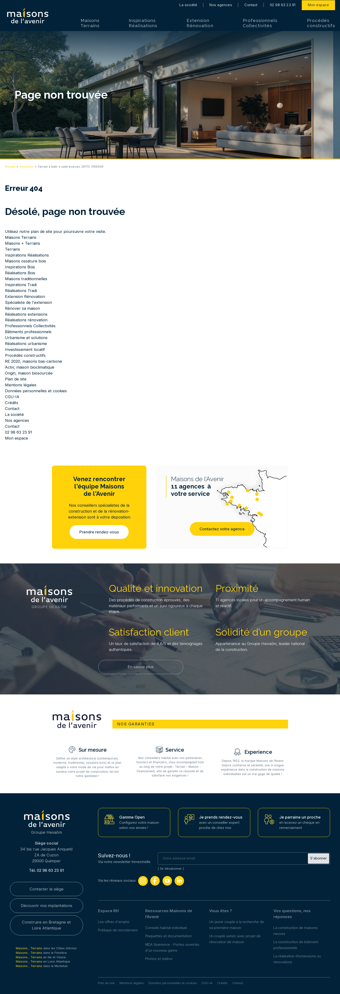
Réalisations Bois (20, 272)
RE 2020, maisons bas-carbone (33, 361)
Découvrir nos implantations (46, 905)
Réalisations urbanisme (26, 343)
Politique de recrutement (118, 930)
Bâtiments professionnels (28, 331)
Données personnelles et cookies (36, 390)
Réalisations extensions (26, 314)
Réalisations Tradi (21, 290)
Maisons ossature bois (25, 261)
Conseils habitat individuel (166, 928)
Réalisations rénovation (26, 320)
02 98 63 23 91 (283, 5)
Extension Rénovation (200, 22)
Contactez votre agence (222, 529)
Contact (251, 5)
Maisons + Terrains (22, 243)
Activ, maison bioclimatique (29, 367)
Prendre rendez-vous (99, 532)
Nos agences (220, 5)
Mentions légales (20, 385)
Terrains (12, 249)
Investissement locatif (25, 349)
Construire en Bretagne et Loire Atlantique (46, 925)
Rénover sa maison (22, 308)
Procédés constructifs (321, 22)
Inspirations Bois (20, 267)
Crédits (11, 402)
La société (188, 5)
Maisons (22, 948)
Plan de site (15, 379)
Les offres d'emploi (113, 922)
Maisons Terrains (90, 22)
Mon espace (318, 5)
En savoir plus (141, 666)
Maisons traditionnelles (26, 278)
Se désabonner (171, 868)
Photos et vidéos (159, 959)
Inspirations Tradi (21, 284)
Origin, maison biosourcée (29, 373)
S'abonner (318, 858)
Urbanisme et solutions (26, 337)
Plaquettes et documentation (168, 936)
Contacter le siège (47, 889)
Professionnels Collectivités (260, 22)
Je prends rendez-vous (220, 817)
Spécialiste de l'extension (28, 302)
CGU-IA (12, 396)
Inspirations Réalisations (143, 22)
